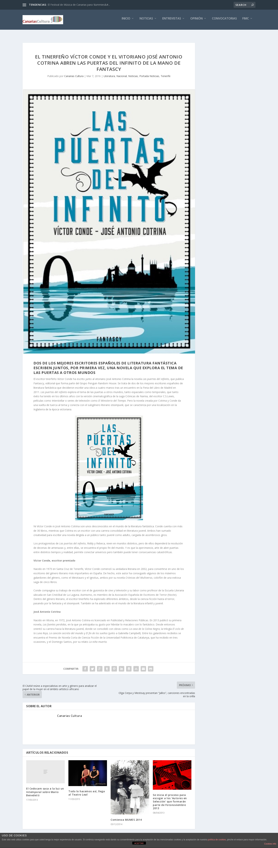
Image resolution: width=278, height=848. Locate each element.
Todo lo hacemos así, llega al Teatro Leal (86, 789)
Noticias (146, 21)
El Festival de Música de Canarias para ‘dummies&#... (79, 4)
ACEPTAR (139, 843)
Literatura (109, 72)
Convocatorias (224, 21)
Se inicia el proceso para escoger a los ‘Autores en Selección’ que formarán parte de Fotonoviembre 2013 (170, 798)
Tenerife (165, 72)
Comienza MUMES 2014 (126, 816)
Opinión (196, 21)
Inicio (126, 21)
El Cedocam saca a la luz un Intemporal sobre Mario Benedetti (45, 789)
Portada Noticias (149, 72)
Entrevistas (171, 21)
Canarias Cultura (74, 72)
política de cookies (217, 839)
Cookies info (270, 844)
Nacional (121, 72)
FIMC (245, 21)
